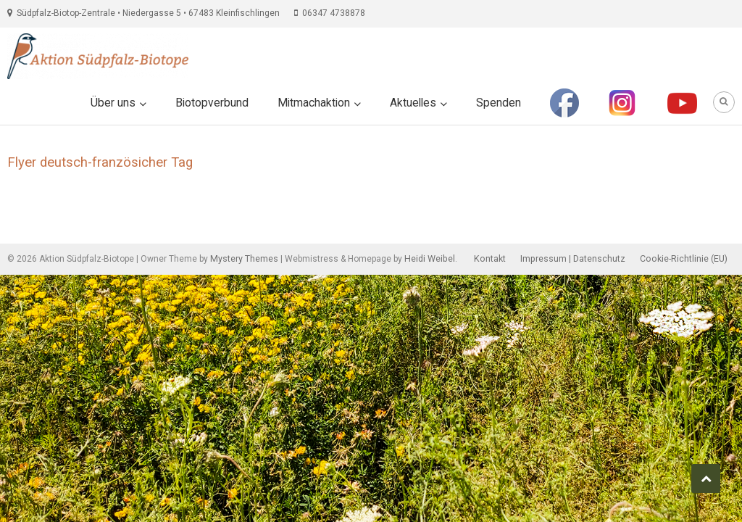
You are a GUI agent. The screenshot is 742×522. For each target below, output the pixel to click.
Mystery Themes (244, 258)
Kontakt (490, 258)
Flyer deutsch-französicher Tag (100, 162)
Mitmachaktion (314, 102)
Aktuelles (413, 102)
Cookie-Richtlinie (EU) (684, 258)
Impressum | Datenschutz (572, 258)
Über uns (113, 102)
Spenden (498, 102)
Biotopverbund (212, 102)
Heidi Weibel (429, 258)
